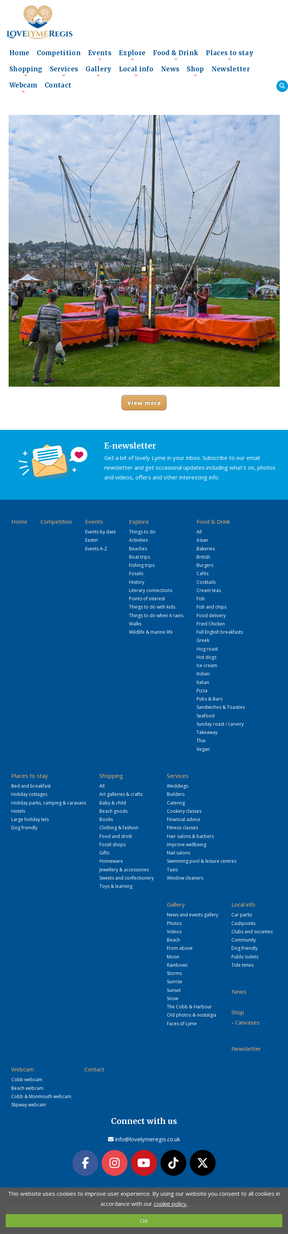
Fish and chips (211, 607)
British (203, 557)
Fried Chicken (210, 624)
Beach (173, 940)
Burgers (204, 565)
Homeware (111, 861)
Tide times (242, 965)
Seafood (205, 716)
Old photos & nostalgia (191, 1015)
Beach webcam (27, 1088)
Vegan (203, 749)
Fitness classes (182, 827)
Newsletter (231, 69)
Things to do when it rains (156, 615)
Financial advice (183, 819)
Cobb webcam (26, 1079)
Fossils (136, 573)
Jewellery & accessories (124, 869)
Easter (91, 540)
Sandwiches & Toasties (220, 707)
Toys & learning (115, 886)
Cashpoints (243, 923)
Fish (200, 598)
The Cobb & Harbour (189, 1006)
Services (64, 71)
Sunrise (174, 981)
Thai (201, 740)
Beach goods (113, 811)
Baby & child (112, 803)
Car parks (241, 915)
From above (180, 948)
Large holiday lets (30, 819)
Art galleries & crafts (120, 794)
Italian (202, 682)
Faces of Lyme (182, 1023)
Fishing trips (141, 565)
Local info (136, 71)
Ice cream (206, 665)
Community (243, 940)
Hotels (18, 811)
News (170, 69)
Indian (203, 673)
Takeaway (207, 732)
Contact (58, 85)
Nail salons (178, 853)
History (136, 582)
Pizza (201, 690)
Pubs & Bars (209, 699)
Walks (135, 624)
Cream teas (208, 590)
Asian (202, 540)
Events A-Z (96, 548)
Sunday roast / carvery (220, 724)
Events (99, 55)
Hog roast (207, 649)
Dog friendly (24, 827)
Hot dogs (206, 657)
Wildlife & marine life (151, 632)
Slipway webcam (28, 1104)
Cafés (202, 573)
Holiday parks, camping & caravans (48, 803)
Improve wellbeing (186, 844)
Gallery (98, 71)
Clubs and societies (252, 931)
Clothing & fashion (118, 827)
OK (144, 1220)
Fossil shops (112, 844)
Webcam (23, 87)
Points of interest (147, 598)
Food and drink (115, 836)
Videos (174, 931)
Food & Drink (175, 55)
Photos (174, 923)
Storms (174, 973)
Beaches (138, 548)
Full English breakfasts (219, 632)
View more (144, 402)
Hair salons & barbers (190, 836)
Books (106, 819)
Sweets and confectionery (126, 878)
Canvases (247, 1022)
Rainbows (177, 965)
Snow (172, 998)
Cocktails (206, 582)
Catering (176, 803)
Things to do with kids (152, 607)
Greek (202, 640)
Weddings (177, 786)
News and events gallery (192, 915)
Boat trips (139, 557)
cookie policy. (171, 1203)
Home (19, 53)
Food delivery (211, 615)
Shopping (25, 71)
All (199, 532)
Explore (132, 55)
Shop (195, 71)
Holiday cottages (29, 794)
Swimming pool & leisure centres (201, 861)
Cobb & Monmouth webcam (41, 1096)
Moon (173, 957)
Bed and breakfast (31, 786)
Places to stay (229, 55)
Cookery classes (184, 811)
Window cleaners (185, 878)
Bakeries (205, 548)
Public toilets (244, 957)
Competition (59, 53)
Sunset (174, 990)
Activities (138, 540)
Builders (175, 794)
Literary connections (150, 590)
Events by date (100, 532)
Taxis (172, 869)
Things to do (142, 532)
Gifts (104, 853)
